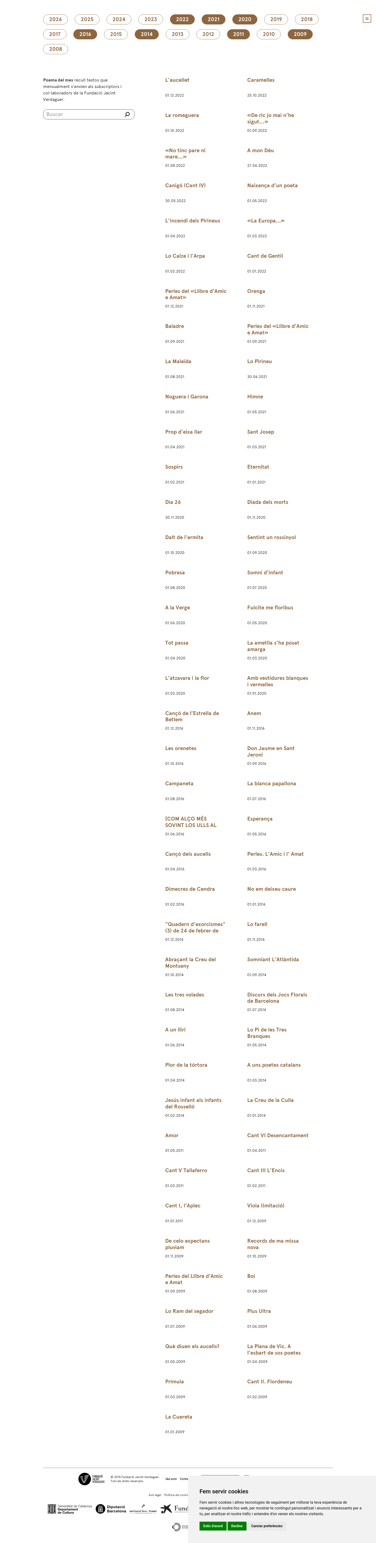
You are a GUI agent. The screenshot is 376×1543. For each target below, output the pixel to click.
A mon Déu (260, 150)
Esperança (260, 818)
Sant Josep (260, 432)
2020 (244, 19)
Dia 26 (173, 502)
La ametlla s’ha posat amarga (273, 646)
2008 (55, 49)
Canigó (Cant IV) (185, 185)
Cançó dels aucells (188, 854)
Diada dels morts (267, 502)
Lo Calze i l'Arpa (185, 256)
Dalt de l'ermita (184, 537)
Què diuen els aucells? (192, 1346)
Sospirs (174, 467)
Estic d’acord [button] (213, 1526)
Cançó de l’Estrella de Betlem (192, 716)
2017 (54, 34)
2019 (276, 19)
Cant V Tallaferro (186, 1170)
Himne (255, 396)
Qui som (171, 1479)
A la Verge (177, 607)
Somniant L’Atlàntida (273, 959)
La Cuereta (178, 1417)
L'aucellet (177, 80)
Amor (171, 1135)
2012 (208, 34)
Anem (254, 713)
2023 (150, 19)
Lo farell (257, 924)
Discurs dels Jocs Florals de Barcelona (277, 997)
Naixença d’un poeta (272, 185)
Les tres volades (184, 994)
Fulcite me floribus (270, 607)
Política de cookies (177, 1495)
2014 (147, 34)
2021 (213, 19)
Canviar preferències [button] (266, 1526)
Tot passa (176, 643)
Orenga (256, 291)
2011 (238, 34)
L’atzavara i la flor (187, 678)
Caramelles (261, 80)
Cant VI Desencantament (278, 1135)
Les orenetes (180, 748)
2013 (177, 34)
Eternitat (258, 467)
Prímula (174, 1381)
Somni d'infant (265, 572)
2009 (300, 34)
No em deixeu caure (271, 889)
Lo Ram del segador (189, 1311)
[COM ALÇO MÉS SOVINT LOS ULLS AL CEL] (191, 825)
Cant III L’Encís (266, 1170)
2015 (116, 34)
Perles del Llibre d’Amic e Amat (194, 1279)
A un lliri (175, 1029)
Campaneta (179, 783)
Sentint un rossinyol (271, 537)
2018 (307, 19)
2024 (118, 19)
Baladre (174, 326)
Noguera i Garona (186, 396)
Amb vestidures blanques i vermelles (277, 681)
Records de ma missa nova (273, 1244)
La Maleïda (178, 361)
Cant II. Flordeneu (269, 1381)
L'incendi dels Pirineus (192, 220)
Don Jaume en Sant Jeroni (271, 751)
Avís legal (155, 1495)
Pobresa (175, 572)
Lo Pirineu (259, 361)
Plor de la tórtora (186, 1065)
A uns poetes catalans (274, 1065)
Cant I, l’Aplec (182, 1205)
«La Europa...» (266, 220)
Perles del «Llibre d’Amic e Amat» (196, 294)
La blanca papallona (271, 783)
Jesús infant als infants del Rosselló (193, 1103)
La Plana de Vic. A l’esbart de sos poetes (274, 1349)
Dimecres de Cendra (190, 889)
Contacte (186, 1479)
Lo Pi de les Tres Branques (267, 1032)
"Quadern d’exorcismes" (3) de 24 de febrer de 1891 (195, 930)
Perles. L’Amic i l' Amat (275, 854)
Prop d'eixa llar (183, 432)
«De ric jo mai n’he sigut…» (270, 118)
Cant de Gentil (265, 256)
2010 (269, 34)
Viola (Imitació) (265, 1205)
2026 (55, 19)
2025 (87, 19)
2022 (182, 19)
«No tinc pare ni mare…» (185, 153)
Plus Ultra (259, 1311)
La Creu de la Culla (270, 1100)
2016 (85, 34)
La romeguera (182, 115)
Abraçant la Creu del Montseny (190, 962)
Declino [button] (237, 1526)
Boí (251, 1276)
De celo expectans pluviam (187, 1244)
